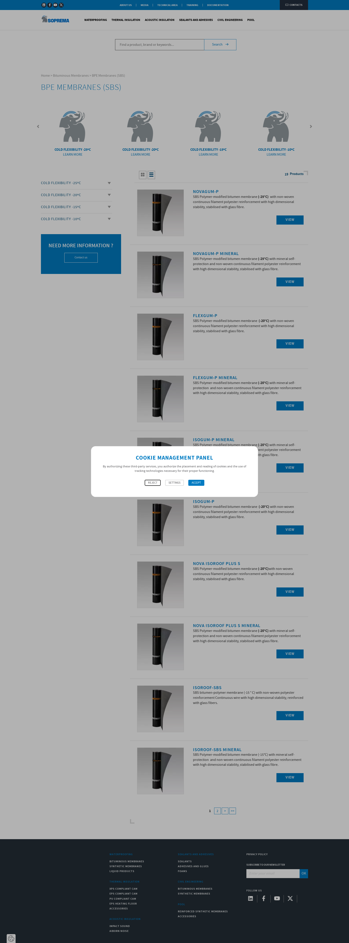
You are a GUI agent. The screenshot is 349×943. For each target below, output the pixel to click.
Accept (196, 483)
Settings (174, 483)
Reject (152, 483)
